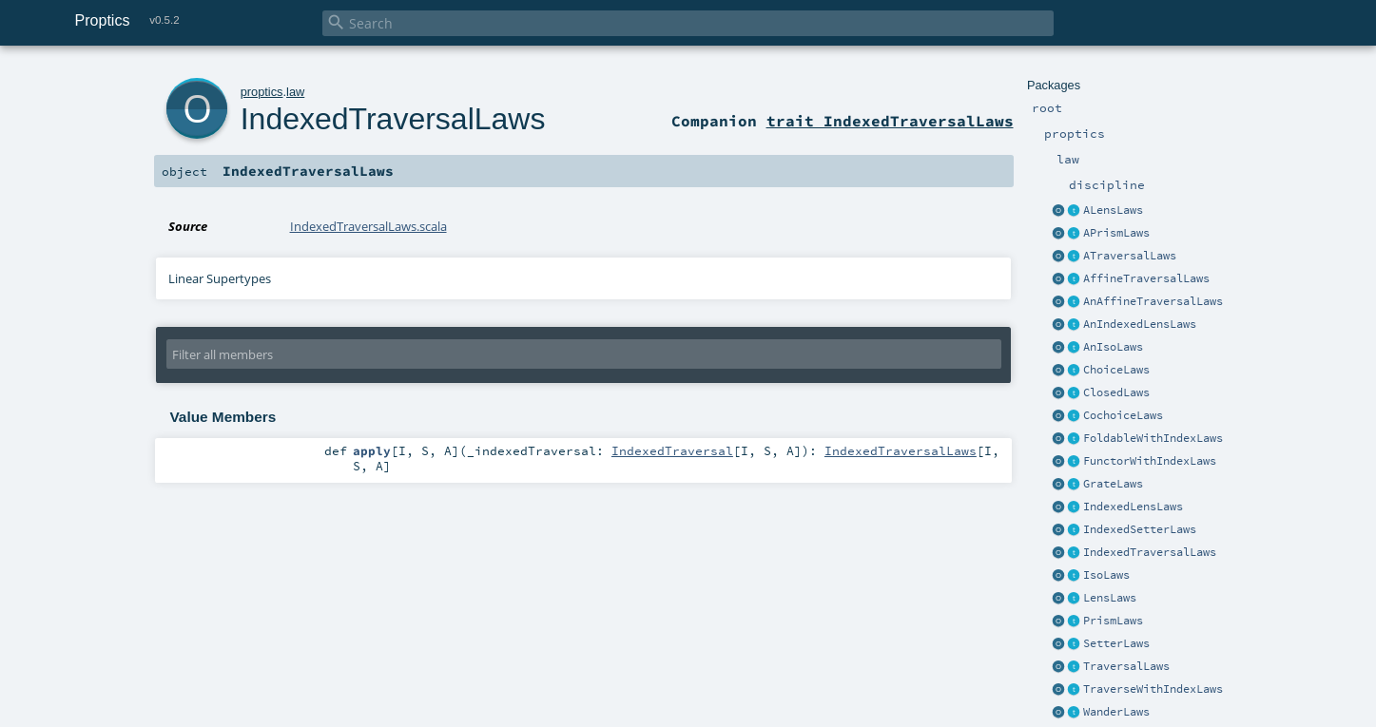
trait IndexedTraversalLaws (890, 120)
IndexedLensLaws (1133, 506)
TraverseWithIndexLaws (1153, 689)
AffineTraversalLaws (1146, 278)
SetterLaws (1116, 643)
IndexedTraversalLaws (1149, 552)
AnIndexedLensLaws (1139, 324)
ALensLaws (1113, 210)
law (295, 92)
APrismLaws (1116, 232)
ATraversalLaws (1129, 255)
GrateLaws (1113, 483)
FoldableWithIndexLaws (1153, 438)
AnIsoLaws (1113, 347)
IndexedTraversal (672, 450)
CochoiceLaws (1123, 415)
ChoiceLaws (1116, 369)
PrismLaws (1113, 620)
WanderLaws (1116, 711)
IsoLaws (1106, 575)
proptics (262, 92)
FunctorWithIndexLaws (1149, 461)
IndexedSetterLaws (1139, 529)
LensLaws (1109, 597)
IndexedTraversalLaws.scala (368, 226)
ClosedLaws (1116, 392)
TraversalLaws (1126, 666)
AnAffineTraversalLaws (1153, 301)
